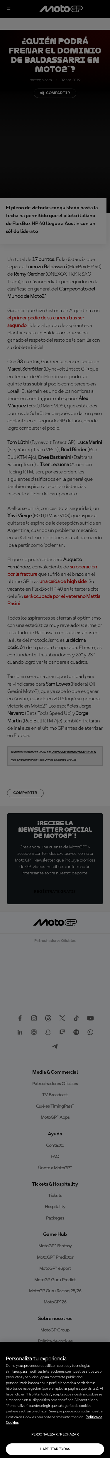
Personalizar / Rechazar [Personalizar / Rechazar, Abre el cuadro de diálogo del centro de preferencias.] (55, 1434)
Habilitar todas (55, 1449)
